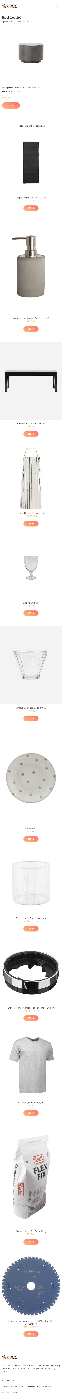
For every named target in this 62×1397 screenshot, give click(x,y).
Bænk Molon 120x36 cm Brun (31, 423)
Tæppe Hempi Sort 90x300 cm (31, 197)
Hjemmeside (7, 21)
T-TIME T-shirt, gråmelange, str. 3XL (31, 1102)
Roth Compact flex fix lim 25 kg (31, 1231)
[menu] (57, 6)
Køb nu (10, 105)
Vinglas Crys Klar (31, 602)
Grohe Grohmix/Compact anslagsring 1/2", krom (31, 1007)
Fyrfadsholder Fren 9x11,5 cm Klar (31, 708)
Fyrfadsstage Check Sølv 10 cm (31, 918)
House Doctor (33, 87)
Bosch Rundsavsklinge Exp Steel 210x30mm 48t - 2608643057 (31, 1322)
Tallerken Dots (31, 828)
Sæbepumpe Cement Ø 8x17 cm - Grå (31, 318)
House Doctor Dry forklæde (31, 513)
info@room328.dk (10, 1392)
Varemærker (20, 87)
